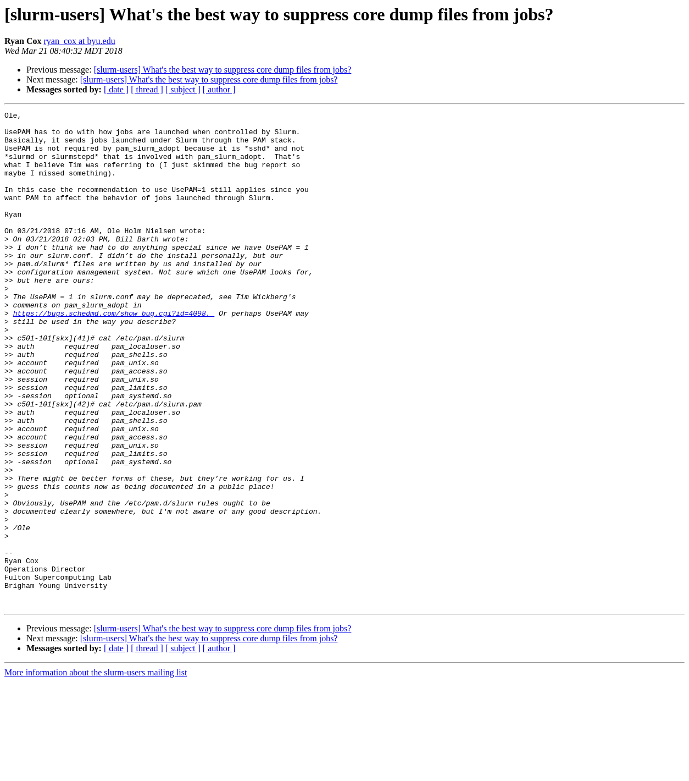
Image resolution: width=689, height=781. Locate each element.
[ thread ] (147, 89)
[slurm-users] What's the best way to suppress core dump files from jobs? (223, 69)
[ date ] (116, 89)
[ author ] (219, 89)
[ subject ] (183, 89)
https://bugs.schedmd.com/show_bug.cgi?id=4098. (114, 354)
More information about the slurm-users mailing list (95, 771)
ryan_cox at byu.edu (79, 41)
